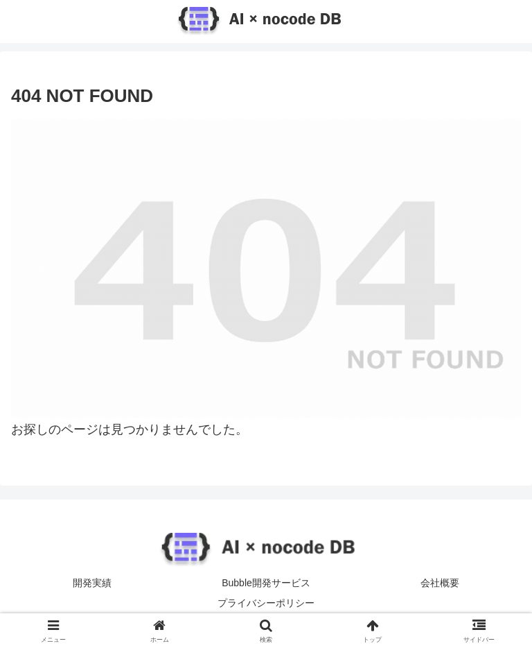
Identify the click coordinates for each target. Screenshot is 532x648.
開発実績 (92, 582)
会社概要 (439, 582)
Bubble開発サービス (266, 582)
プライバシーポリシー (266, 602)
